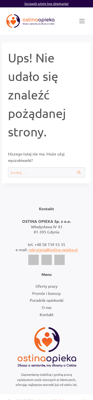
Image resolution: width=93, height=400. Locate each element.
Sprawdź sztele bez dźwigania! (46, 3)
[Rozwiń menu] (82, 21)
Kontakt (47, 314)
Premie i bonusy (46, 293)
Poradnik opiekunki (46, 300)
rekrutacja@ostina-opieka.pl (53, 249)
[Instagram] (47, 260)
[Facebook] (33, 260)
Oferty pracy (46, 286)
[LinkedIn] (59, 260)
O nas (47, 307)
